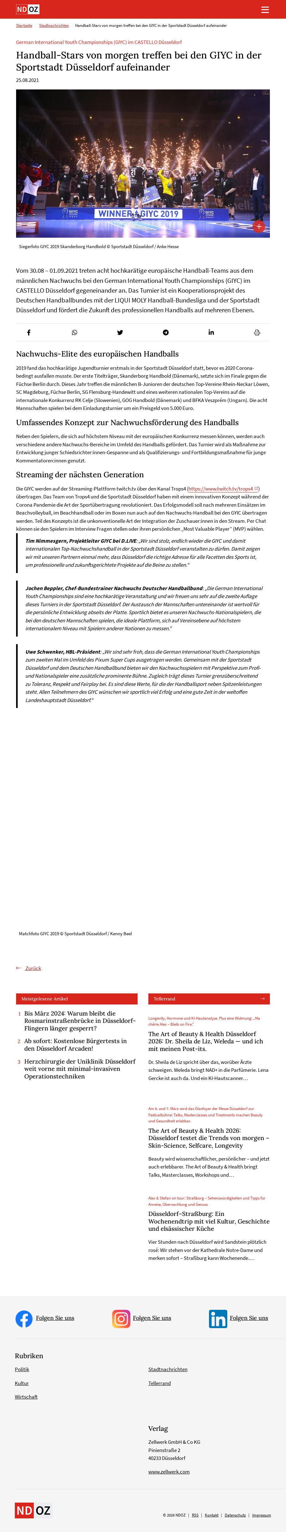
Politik (22, 1369)
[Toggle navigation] (265, 9)
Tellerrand (164, 999)
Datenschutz (235, 1515)
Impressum (261, 1515)
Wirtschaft (26, 1397)
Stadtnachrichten (54, 25)
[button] (29, 332)
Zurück (33, 968)
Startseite (24, 25)
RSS (195, 1515)
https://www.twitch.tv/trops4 (220, 488)
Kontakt (211, 1515)
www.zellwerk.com (169, 1471)
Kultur (22, 1383)
